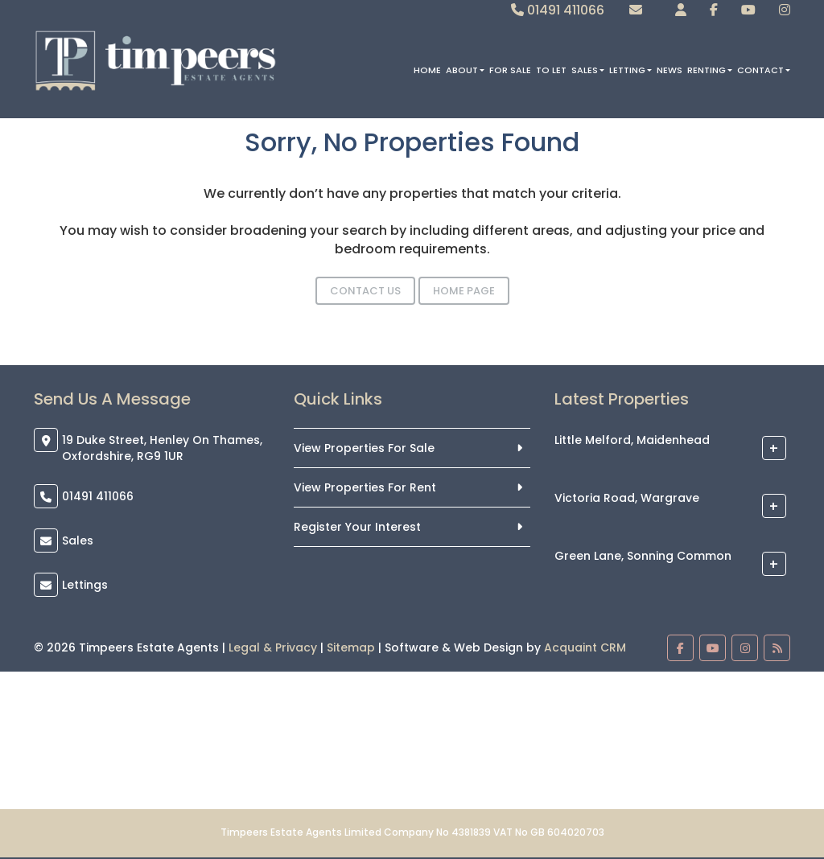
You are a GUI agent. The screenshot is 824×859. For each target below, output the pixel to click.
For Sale (510, 70)
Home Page (464, 290)
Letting (630, 70)
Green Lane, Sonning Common (642, 557)
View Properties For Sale (364, 448)
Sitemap (351, 647)
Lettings (85, 585)
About (465, 70)
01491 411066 (557, 10)
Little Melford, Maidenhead (632, 441)
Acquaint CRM (585, 647)
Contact (763, 70)
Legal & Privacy (273, 647)
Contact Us (365, 290)
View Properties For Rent (365, 487)
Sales (587, 70)
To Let (551, 70)
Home (427, 70)
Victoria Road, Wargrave (626, 499)
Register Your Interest (357, 527)
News (669, 70)
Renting (709, 70)
